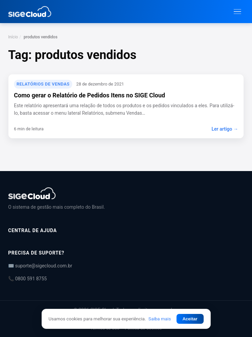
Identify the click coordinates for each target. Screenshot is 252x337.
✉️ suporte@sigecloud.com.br (40, 265)
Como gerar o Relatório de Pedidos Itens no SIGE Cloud (89, 95)
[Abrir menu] (237, 11)
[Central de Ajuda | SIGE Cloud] (126, 193)
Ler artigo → (225, 129)
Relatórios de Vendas (43, 84)
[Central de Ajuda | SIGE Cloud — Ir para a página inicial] (29, 11)
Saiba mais (160, 318)
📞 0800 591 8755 (27, 278)
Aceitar (189, 318)
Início (13, 37)
